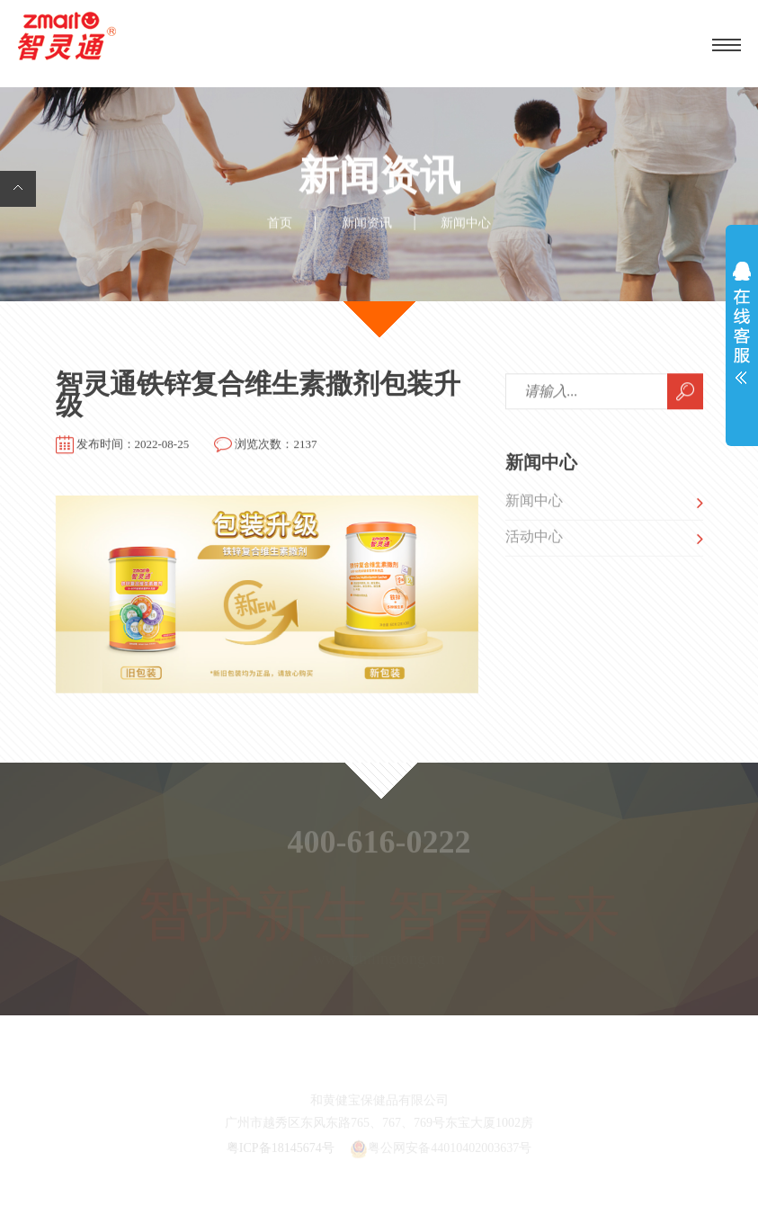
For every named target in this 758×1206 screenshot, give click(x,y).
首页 (279, 224)
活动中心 (534, 539)
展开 (742, 327)
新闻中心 (534, 503)
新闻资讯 (367, 224)
